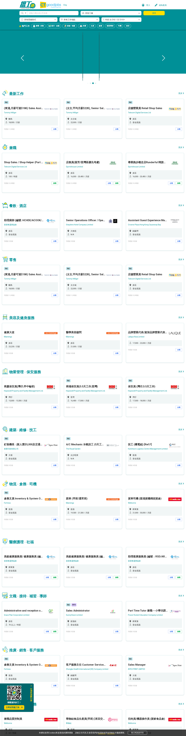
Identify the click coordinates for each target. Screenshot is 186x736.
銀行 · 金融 (53, 26)
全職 (61, 127)
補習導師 (110, 26)
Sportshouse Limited (80, 158)
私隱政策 (101, 732)
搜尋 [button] (154, 13)
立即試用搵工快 (14, 707)
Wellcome (126, 452)
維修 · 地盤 (69, 26)
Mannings (25, 307)
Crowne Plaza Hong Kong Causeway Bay (139, 209)
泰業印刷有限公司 (28, 405)
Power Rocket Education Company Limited (140, 550)
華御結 (74, 645)
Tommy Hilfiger (27, 110)
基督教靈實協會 (27, 209)
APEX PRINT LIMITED (131, 598)
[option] (42, 115)
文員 (92, 26)
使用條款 (111, 732)
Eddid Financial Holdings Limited (135, 692)
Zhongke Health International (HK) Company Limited (93, 598)
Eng (65, 5)
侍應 (83, 26)
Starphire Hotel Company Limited (85, 209)
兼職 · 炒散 (38, 26)
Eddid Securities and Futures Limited (36, 692)
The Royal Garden (78, 405)
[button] (23, 13)
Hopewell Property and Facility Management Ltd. (41, 354)
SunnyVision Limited (79, 550)
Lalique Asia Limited (130, 307)
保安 (127, 26)
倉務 (100, 26)
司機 (119, 26)
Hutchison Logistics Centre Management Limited (142, 405)
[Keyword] (53, 13)
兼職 (61, 174)
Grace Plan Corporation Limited (34, 550)
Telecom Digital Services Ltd (133, 110)
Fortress (24, 452)
